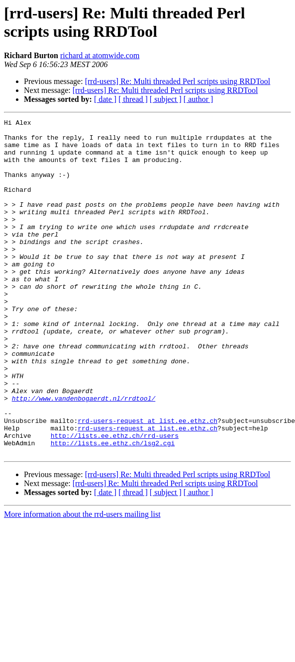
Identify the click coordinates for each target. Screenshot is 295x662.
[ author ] (198, 99)
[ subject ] (166, 99)
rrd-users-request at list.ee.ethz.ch (147, 481)
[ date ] (105, 99)
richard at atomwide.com (100, 55)
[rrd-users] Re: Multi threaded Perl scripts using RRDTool (178, 81)
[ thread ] (133, 99)
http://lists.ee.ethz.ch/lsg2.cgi (113, 508)
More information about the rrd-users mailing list (82, 581)
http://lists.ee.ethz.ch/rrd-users (115, 499)
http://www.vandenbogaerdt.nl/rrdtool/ (84, 454)
